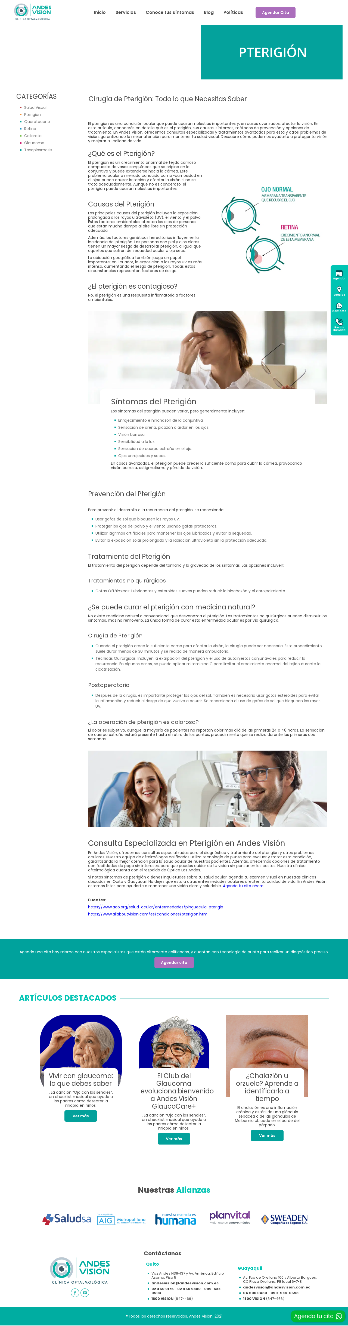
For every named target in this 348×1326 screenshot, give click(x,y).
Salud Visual (35, 107)
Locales (339, 295)
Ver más (81, 1116)
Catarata (33, 135)
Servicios (126, 12)
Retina (30, 128)
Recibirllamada (339, 328)
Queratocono (37, 121)
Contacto (339, 311)
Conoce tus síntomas (170, 12)
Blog (209, 12)
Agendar (339, 278)
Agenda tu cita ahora (243, 886)
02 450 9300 (189, 1288)
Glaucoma (34, 143)
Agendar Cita (275, 12)
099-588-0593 (285, 1293)
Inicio (100, 12)
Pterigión (32, 114)
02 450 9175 (162, 1288)
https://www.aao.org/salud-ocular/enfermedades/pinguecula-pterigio (155, 907)
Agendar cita (174, 962)
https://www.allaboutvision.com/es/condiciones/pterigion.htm (147, 914)
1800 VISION (162, 1298)
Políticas (233, 12)
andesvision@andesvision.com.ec (185, 1283)
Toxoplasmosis (38, 150)
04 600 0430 (255, 1293)
